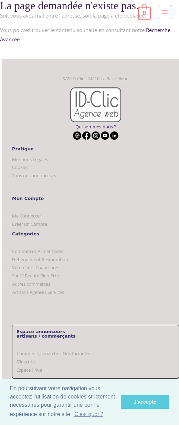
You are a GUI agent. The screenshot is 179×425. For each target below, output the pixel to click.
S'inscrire (26, 362)
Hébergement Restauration (40, 259)
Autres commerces (31, 284)
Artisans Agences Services (38, 292)
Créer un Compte (29, 224)
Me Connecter (26, 216)
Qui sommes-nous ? (95, 127)
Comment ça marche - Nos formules (53, 353)
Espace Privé (29, 370)
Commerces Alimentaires (37, 251)
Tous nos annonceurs (34, 175)
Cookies (20, 167)
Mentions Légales (30, 159)
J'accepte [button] (145, 402)
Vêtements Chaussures (35, 267)
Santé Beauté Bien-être (35, 276)
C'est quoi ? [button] (88, 414)
